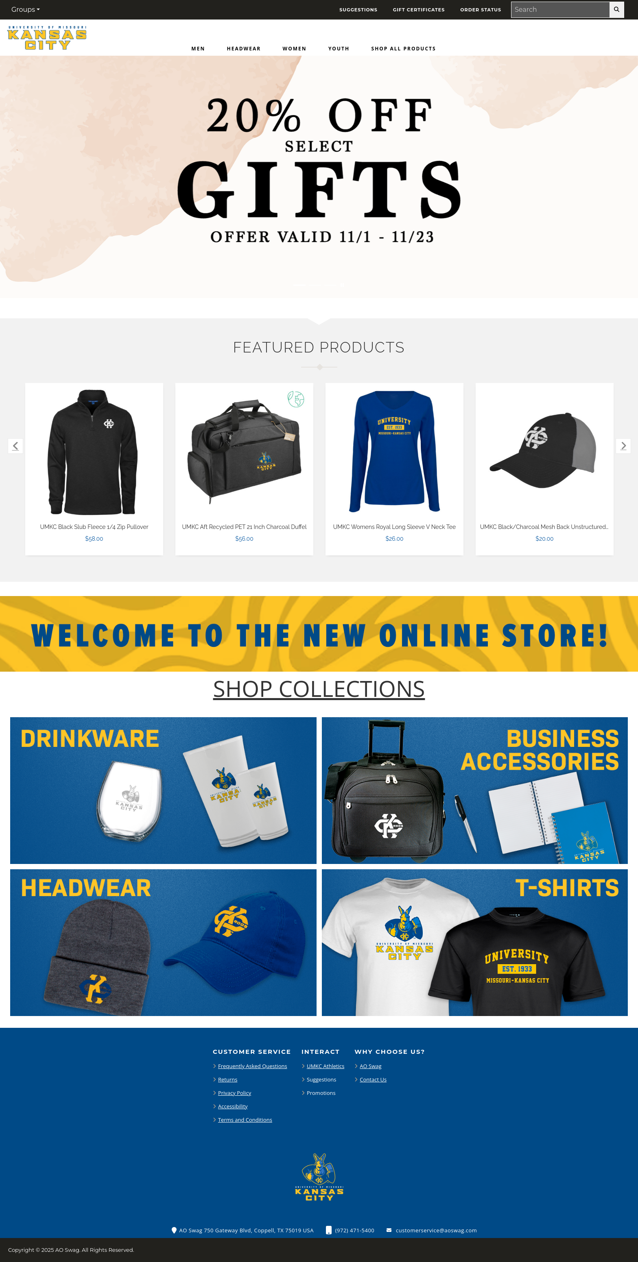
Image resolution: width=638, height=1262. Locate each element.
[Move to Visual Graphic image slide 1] (299, 285)
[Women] (295, 50)
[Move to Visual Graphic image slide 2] (315, 285)
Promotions (321, 1093)
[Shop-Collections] (319, 688)
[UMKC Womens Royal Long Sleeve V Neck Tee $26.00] (394, 451)
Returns (227, 1079)
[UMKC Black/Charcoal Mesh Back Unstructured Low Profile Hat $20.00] (545, 451)
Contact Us (373, 1079)
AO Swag (370, 1066)
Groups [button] (23, 9)
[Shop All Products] (403, 50)
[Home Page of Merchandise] (47, 37)
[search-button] (617, 9)
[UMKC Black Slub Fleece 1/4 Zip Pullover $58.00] (94, 451)
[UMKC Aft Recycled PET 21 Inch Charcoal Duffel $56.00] (244, 451)
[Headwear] (244, 50)
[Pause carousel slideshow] (342, 285)
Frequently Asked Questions (252, 1066)
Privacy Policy (234, 1093)
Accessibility (233, 1106)
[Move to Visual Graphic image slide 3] (330, 285)
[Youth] (339, 50)
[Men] (198, 50)
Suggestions (321, 1079)
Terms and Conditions (245, 1119)
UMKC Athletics (325, 1066)
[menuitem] (198, 50)
